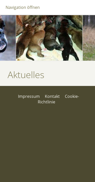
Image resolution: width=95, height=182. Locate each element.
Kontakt (52, 96)
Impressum (29, 96)
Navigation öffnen (23, 7)
